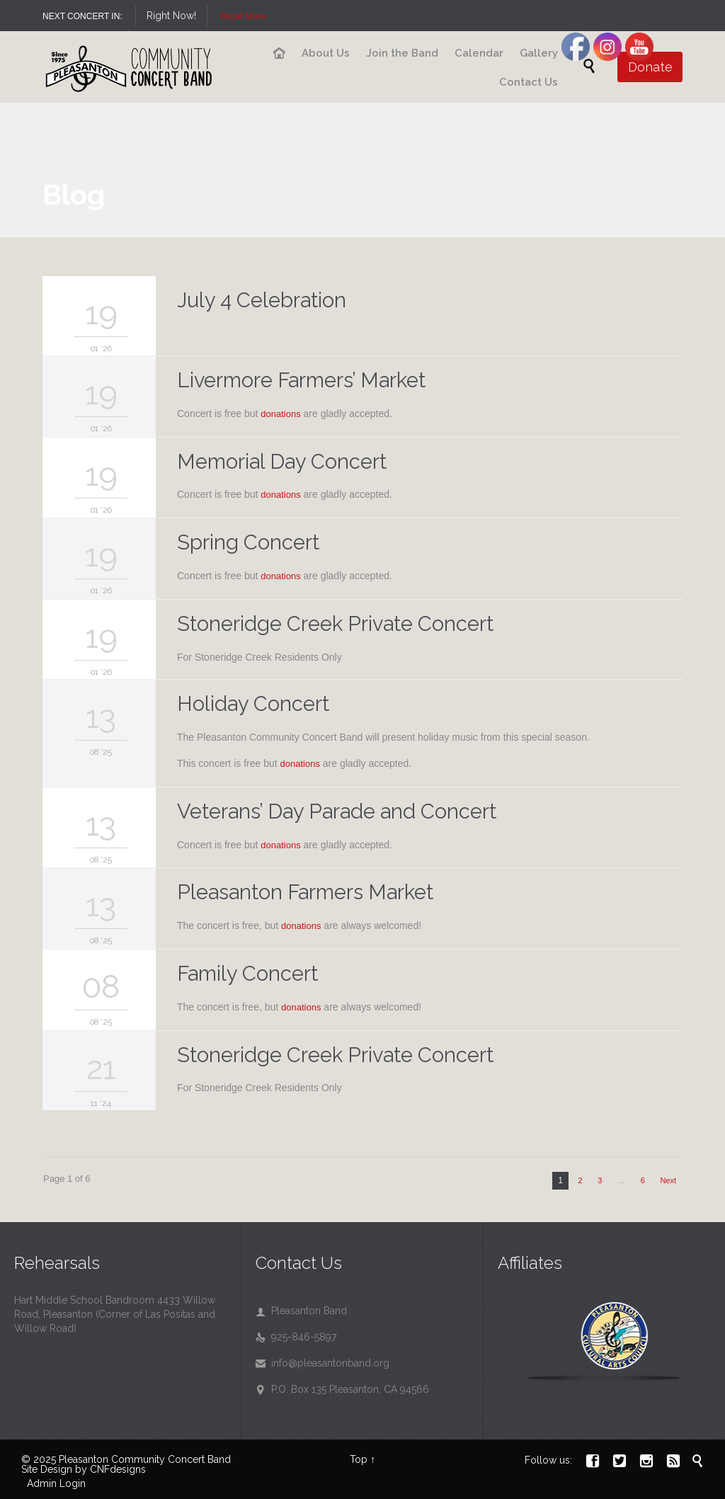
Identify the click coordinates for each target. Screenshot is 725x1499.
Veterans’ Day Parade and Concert (336, 811)
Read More (243, 16)
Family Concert (247, 974)
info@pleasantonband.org (322, 1363)
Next (668, 1180)
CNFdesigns (118, 1469)
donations (280, 414)
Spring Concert (248, 542)
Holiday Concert (253, 704)
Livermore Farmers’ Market (301, 380)
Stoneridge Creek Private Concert (335, 624)
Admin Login (56, 1483)
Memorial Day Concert (282, 462)
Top (358, 1459)
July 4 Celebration (261, 300)
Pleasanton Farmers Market (305, 892)
